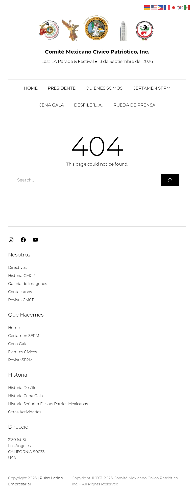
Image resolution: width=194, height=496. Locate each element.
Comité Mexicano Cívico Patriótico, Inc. (97, 52)
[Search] (170, 180)
